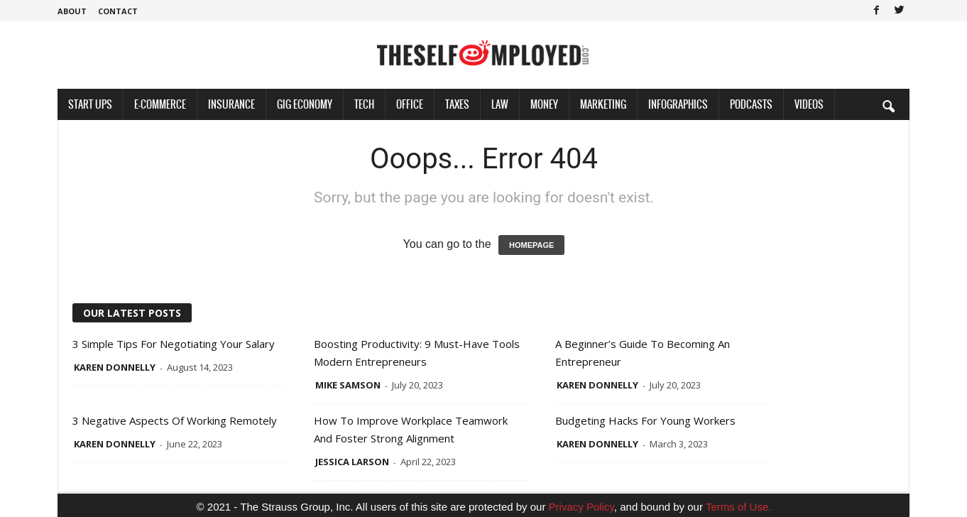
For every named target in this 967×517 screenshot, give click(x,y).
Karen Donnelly (114, 367)
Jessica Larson (352, 461)
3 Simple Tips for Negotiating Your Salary (173, 344)
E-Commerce (160, 104)
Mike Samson (348, 385)
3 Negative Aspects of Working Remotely (174, 420)
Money (544, 104)
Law (499, 104)
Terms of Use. (739, 507)
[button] (888, 105)
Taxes (457, 104)
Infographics (678, 104)
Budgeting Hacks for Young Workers (645, 420)
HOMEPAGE (531, 245)
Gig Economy (304, 104)
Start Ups (90, 104)
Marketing (603, 104)
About (72, 11)
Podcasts (751, 104)
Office (409, 104)
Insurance (231, 104)
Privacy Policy (581, 507)
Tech (364, 104)
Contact (118, 11)
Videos (809, 104)
